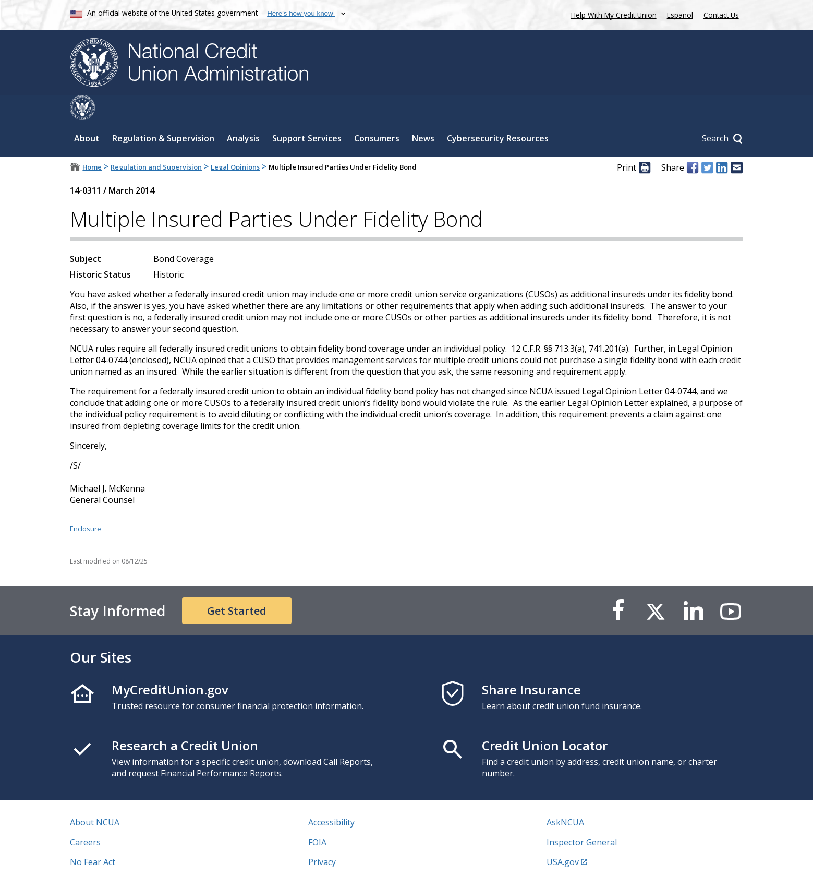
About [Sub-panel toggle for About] (87, 113)
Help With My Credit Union (612, 14)
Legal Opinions (235, 142)
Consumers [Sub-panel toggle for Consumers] (376, 113)
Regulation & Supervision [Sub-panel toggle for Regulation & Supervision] (163, 113)
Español (680, 15)
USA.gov (563, 837)
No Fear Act (92, 837)
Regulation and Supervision (156, 142)
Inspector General (582, 817)
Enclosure (85, 503)
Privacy (322, 837)
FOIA (317, 817)
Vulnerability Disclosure (116, 856)
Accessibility (331, 797)
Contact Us (721, 15)
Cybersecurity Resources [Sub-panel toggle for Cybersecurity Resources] (498, 113)
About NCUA (94, 797)
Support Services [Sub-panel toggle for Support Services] (307, 113)
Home (92, 142)
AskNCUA (565, 797)
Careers (85, 817)
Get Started (236, 586)
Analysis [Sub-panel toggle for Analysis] (243, 113)
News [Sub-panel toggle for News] (423, 113)
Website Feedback (343, 856)
